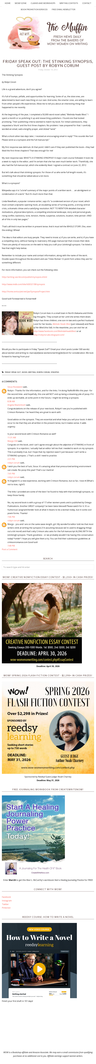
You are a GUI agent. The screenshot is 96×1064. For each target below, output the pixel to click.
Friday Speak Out (13, 372)
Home (7, 3)
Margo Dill (12, 441)
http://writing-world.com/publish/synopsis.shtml (24, 277)
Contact (86, 3)
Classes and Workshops (43, 3)
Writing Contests (69, 3)
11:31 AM (12, 437)
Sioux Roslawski (15, 386)
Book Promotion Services (34, 9)
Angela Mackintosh (17, 405)
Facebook (6, 897)
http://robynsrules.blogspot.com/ (48, 334)
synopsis (55, 372)
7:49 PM (11, 545)
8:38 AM (11, 401)
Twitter (5, 904)
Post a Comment (9, 549)
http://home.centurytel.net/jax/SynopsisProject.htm (26, 291)
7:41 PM (11, 473)
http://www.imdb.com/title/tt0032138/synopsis (23, 284)
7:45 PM (11, 517)
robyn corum (14, 462)
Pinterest (6, 907)
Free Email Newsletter (63, 9)
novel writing (29, 372)
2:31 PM (11, 459)
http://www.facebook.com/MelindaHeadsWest (54, 331)
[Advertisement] (48, 1026)
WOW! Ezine (20, 3)
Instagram (7, 900)
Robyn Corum (43, 372)
